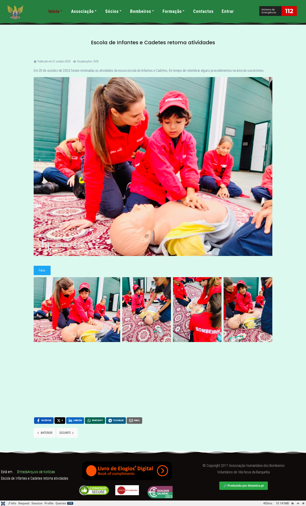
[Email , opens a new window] (134, 420)
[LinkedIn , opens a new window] (75, 420)
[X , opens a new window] (59, 420)
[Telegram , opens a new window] (115, 420)
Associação (84, 11)
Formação (174, 11)
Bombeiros (142, 11)
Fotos (42, 270)
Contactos (203, 11)
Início (56, 11)
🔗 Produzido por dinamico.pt (243, 485)
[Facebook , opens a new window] (43, 420)
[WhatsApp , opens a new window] (95, 420)
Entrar (228, 11)
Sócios (113, 11)
